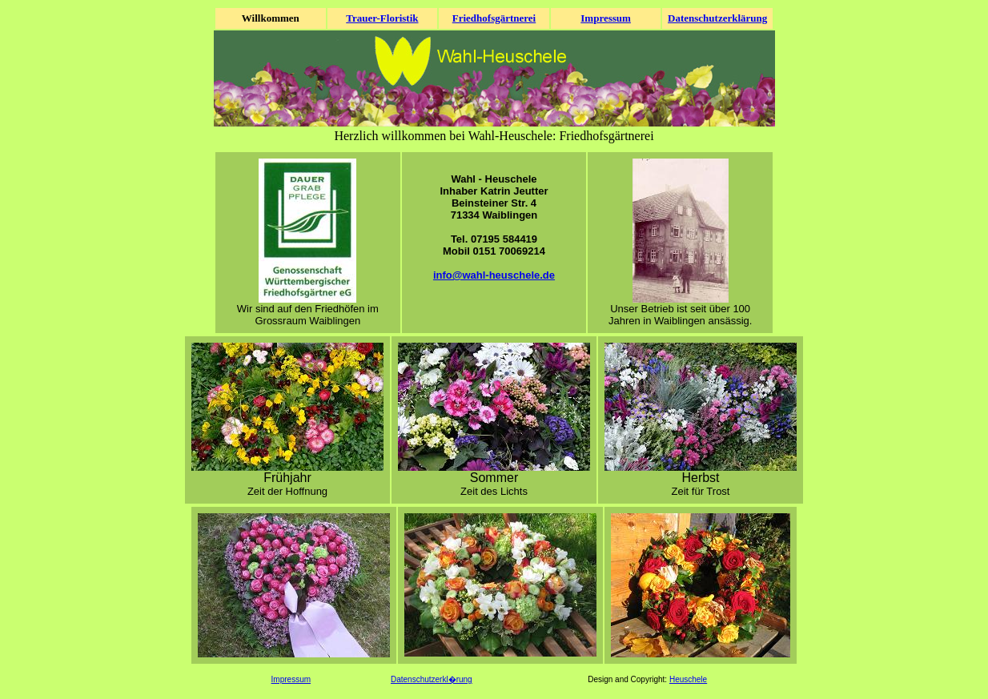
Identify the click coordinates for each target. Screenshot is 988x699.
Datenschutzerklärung (717, 18)
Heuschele (688, 679)
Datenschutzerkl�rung (431, 679)
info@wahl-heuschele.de (494, 275)
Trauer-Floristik (382, 18)
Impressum (605, 18)
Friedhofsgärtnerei (494, 18)
